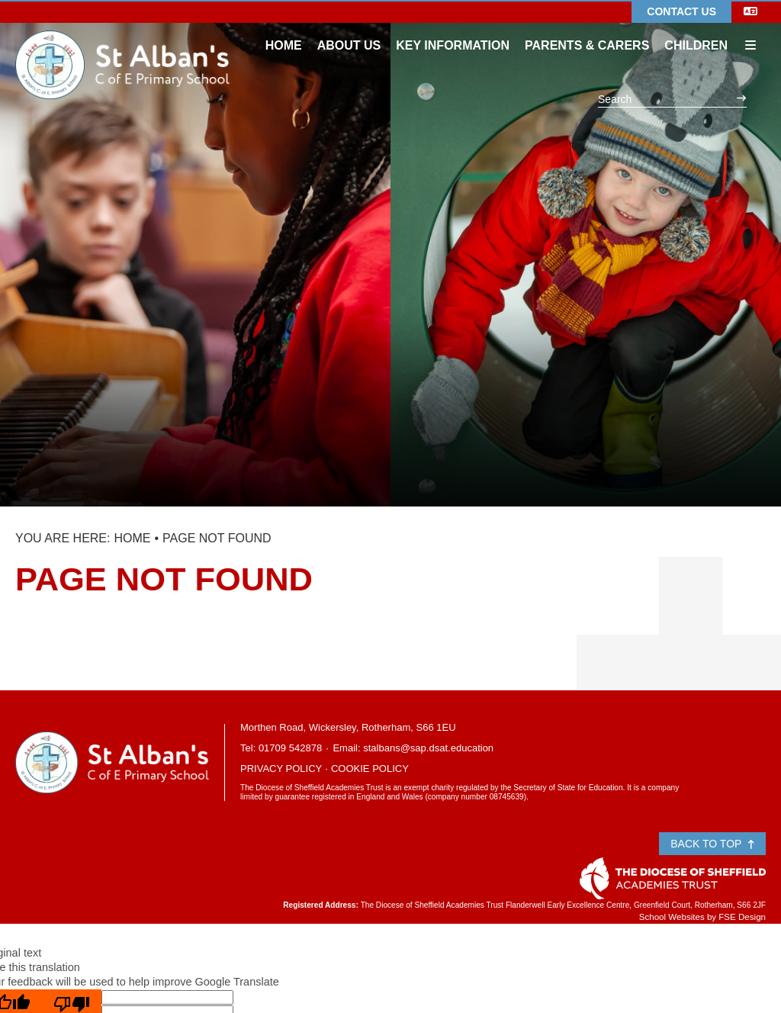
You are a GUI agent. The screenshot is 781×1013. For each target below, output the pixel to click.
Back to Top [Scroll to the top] (712, 844)
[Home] (122, 42)
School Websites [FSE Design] (672, 916)
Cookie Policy (370, 768)
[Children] (696, 30)
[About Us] (349, 30)
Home (132, 538)
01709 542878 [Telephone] (290, 748)
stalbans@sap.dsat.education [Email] (428, 748)
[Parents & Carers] (587, 30)
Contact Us (681, 11)
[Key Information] (452, 30)
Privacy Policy (281, 768)
